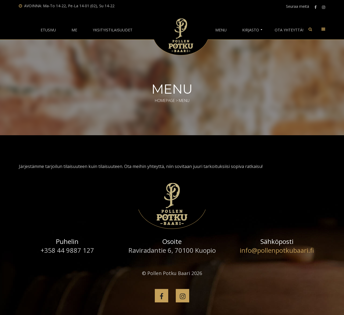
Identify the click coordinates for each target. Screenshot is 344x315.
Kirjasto (250, 30)
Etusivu (48, 30)
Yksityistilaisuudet (112, 30)
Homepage (165, 100)
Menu (221, 30)
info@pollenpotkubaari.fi (277, 250)
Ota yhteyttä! (289, 30)
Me (74, 30)
